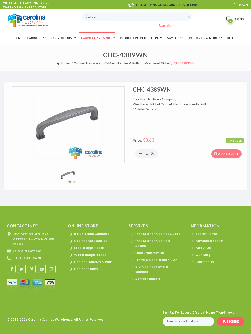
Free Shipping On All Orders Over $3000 (167, 4)
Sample (175, 38)
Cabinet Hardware (87, 63)
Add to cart (226, 153)
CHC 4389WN (184, 63)
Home (65, 63)
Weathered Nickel (157, 63)
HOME (18, 38)
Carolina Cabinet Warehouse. (50, 319)
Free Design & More (205, 38)
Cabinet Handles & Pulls (122, 63)
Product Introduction (141, 38)
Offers (232, 38)
